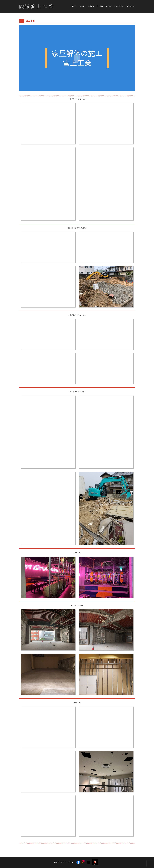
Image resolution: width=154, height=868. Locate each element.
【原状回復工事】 (77, 605)
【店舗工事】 (77, 553)
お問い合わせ (130, 6)
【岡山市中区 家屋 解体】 (77, 99)
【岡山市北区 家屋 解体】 (77, 315)
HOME (74, 6)
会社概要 (82, 6)
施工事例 (100, 6)
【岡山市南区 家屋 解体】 (77, 392)
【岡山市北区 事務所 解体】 (77, 228)
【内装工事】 (77, 703)
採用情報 (108, 6)
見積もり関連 (118, 6)
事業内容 (91, 6)
